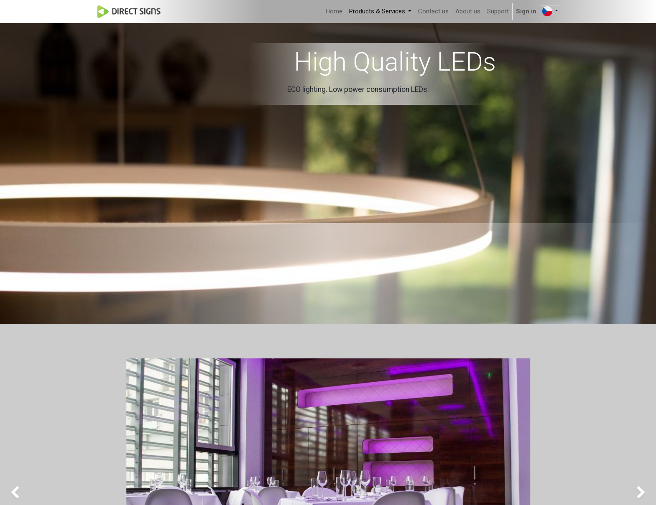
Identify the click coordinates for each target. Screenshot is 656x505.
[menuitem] (334, 11)
